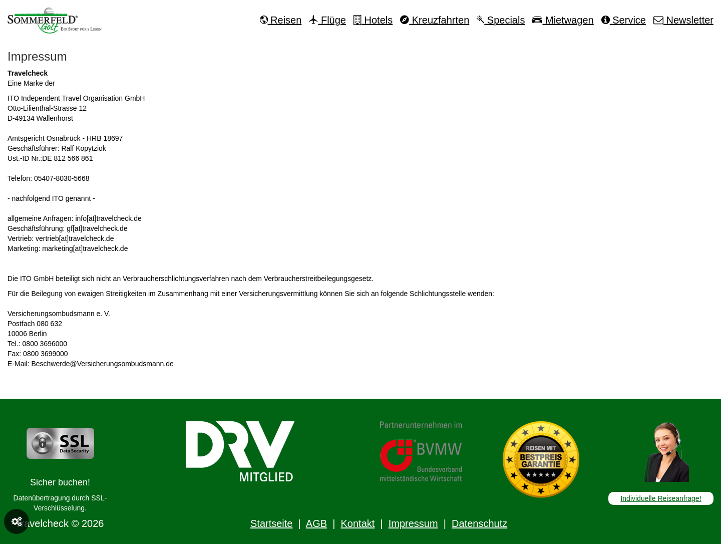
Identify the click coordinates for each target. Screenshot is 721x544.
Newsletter (683, 20)
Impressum (413, 523)
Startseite (271, 523)
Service (623, 20)
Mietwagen (562, 20)
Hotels (373, 20)
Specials (501, 20)
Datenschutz (479, 523)
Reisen (281, 20)
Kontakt (357, 523)
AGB (316, 523)
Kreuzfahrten (434, 20)
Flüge (327, 20)
